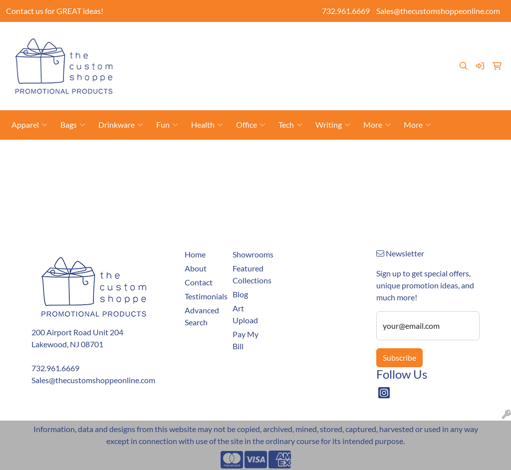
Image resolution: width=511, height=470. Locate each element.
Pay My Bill (248, 54)
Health (207, 125)
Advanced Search (202, 316)
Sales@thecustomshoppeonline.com (438, 10)
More (377, 125)
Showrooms (294, 54)
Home (147, 54)
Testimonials (181, 76)
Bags (72, 125)
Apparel (29, 125)
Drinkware (120, 125)
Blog (145, 76)
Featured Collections (250, 274)
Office (250, 125)
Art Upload (341, 54)
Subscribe (399, 357)
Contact (208, 54)
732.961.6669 (346, 10)
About (176, 54)
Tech (290, 125)
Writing (332, 125)
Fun (167, 125)
